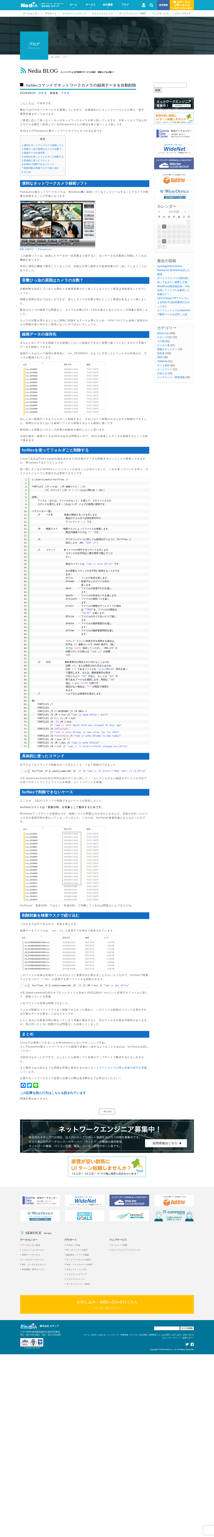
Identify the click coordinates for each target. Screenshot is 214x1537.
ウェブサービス (160, 13)
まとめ (26, 172)
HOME (57, 57)
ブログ (125, 4)
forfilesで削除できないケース (38, 164)
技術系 (43, 93)
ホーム (73, 4)
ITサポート (51, 13)
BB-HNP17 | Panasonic (36, 249)
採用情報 (163, 5)
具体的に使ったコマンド (36, 160)
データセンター (31, 13)
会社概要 (108, 4)
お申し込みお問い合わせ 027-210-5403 (182, 5)
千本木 (65, 93)
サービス (91, 4)
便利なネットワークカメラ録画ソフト (43, 145)
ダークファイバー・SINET (132, 13)
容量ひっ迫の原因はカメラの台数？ (41, 149)
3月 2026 (174, 211)
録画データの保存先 (33, 152)
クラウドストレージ (102, 13)
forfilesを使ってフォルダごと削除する (43, 156)
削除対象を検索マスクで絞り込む (40, 168)
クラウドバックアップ (74, 13)
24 (164, 241)
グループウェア (183, 13)
